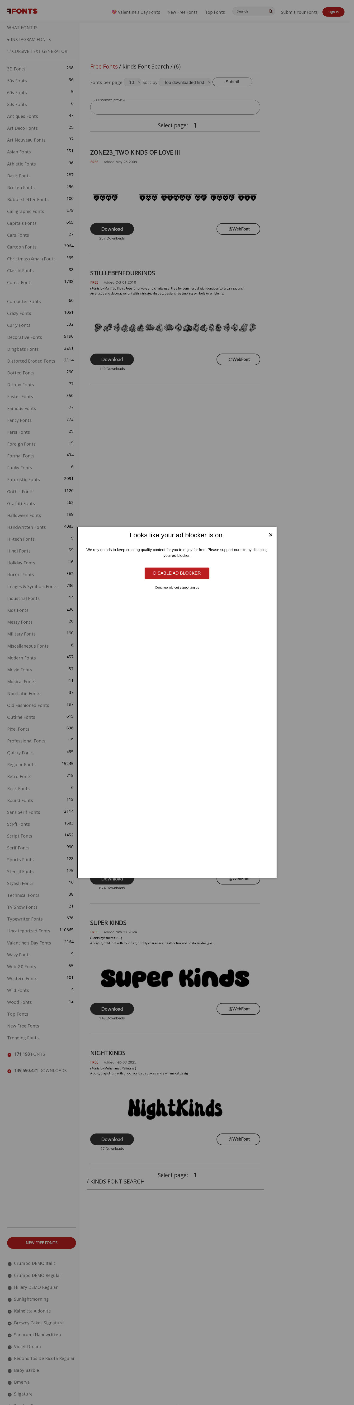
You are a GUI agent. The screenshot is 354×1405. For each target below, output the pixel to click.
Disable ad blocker (177, 573)
